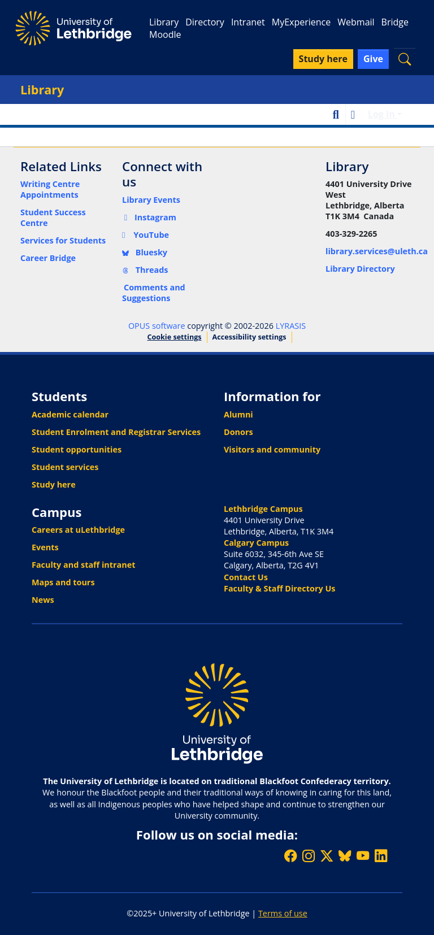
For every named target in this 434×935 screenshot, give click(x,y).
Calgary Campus (256, 542)
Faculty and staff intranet (84, 564)
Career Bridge (48, 258)
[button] (404, 59)
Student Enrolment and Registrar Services (116, 432)
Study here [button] (323, 59)
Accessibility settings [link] (249, 337)
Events (45, 547)
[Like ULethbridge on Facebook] (290, 855)
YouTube (145, 234)
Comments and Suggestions (153, 292)
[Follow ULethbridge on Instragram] (309, 855)
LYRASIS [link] (291, 325)
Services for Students (63, 240)
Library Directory (360, 268)
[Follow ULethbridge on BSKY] (345, 855)
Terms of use (282, 913)
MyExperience (301, 22)
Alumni (238, 414)
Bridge (395, 22)
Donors (238, 432)
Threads (145, 269)
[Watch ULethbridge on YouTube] (363, 855)
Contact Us (246, 577)
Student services (65, 467)
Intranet (248, 22)
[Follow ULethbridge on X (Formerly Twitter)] (327, 855)
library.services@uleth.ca (377, 251)
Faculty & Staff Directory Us (279, 588)
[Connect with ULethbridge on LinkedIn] (381, 855)
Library (164, 22)
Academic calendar (70, 414)
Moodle (165, 34)
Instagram (149, 217)
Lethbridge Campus (263, 508)
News (43, 599)
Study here (54, 484)
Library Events (151, 199)
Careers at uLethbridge (78, 529)
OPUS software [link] (156, 325)
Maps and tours (63, 582)
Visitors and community (272, 449)
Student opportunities (76, 449)
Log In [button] (382, 114)
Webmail (355, 22)
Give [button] (373, 59)
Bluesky (144, 252)
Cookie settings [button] (174, 337)
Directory (204, 22)
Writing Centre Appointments (50, 189)
